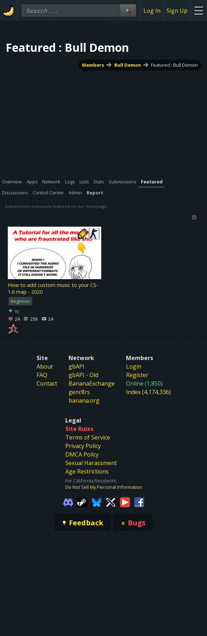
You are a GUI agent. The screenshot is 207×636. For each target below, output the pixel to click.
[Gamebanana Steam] (82, 501)
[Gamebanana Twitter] (110, 501)
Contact (47, 383)
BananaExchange (92, 383)
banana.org (84, 400)
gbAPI (77, 366)
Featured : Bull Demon (174, 65)
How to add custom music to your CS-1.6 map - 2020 (53, 288)
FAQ (42, 375)
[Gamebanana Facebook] (139, 501)
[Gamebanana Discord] (68, 501)
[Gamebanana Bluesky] (96, 501)
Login (133, 366)
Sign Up (177, 11)
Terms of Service (87, 437)
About (45, 366)
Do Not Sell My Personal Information (103, 487)
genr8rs (79, 392)
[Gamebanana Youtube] (125, 501)
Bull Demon (127, 65)
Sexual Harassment (91, 463)
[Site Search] (128, 10)
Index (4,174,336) (148, 392)
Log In (151, 11)
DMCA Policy (82, 454)
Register (137, 375)
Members (93, 65)
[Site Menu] (198, 10)
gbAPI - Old (83, 375)
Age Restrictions (87, 471)
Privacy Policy (83, 446)
